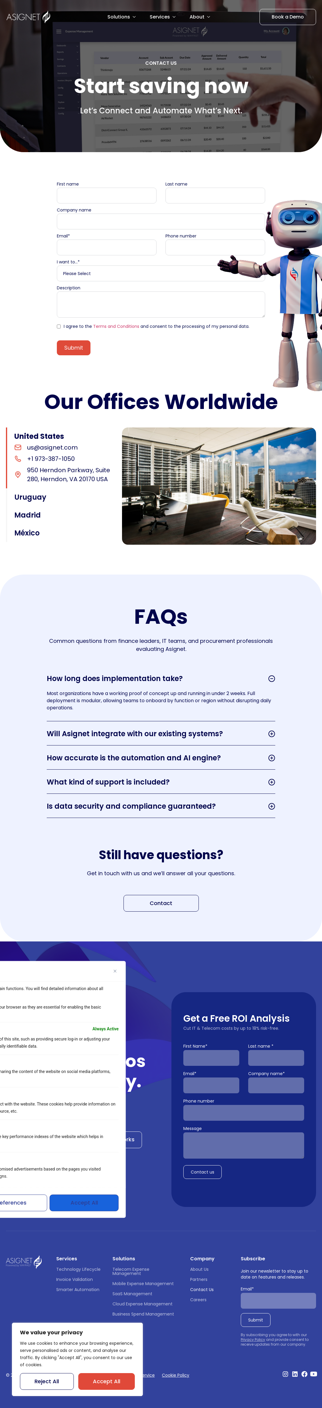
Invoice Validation (74, 1279)
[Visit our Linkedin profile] (294, 1374)
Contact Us (202, 1289)
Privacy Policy (253, 1339)
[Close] (115, 971)
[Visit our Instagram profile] (285, 1374)
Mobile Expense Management (143, 1284)
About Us (199, 1269)
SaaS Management (132, 1294)
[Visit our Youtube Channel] (313, 1374)
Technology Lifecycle (78, 1269)
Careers (198, 1300)
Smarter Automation (77, 1289)
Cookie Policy (175, 1375)
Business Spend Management (143, 1314)
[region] (77, 1359)
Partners (198, 1279)
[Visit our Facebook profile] (304, 1374)
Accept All (106, 1381)
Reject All (47, 1381)
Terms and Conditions (116, 326)
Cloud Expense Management (142, 1304)
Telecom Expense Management (131, 1271)
